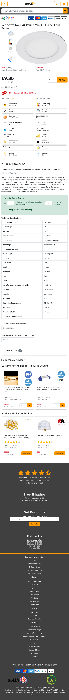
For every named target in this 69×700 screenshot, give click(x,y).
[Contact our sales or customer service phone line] (57, 3)
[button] (10, 60)
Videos (34, 656)
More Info (26, 453)
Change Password (34, 588)
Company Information (34, 557)
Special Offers (34, 650)
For (5, 203)
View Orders (34, 591)
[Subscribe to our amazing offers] (34, 519)
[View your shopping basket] (64, 3)
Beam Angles (34, 640)
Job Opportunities (34, 573)
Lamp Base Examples (34, 630)
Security (34, 612)
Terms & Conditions (34, 570)
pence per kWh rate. (57, 203)
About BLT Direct (34, 563)
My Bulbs (34, 598)
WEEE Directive (34, 646)
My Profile (34, 584)
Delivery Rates (34, 567)
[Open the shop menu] (4, 3)
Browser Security (34, 619)
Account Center (34, 581)
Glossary (34, 653)
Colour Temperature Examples (34, 636)
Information (34, 626)
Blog (34, 560)
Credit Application (34, 601)
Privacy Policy (34, 622)
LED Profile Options (34, 633)
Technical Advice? (13, 360)
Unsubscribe (34, 605)
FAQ (34, 643)
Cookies (34, 615)
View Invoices (34, 594)
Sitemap (34, 577)
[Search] (65, 10)
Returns (34, 608)
